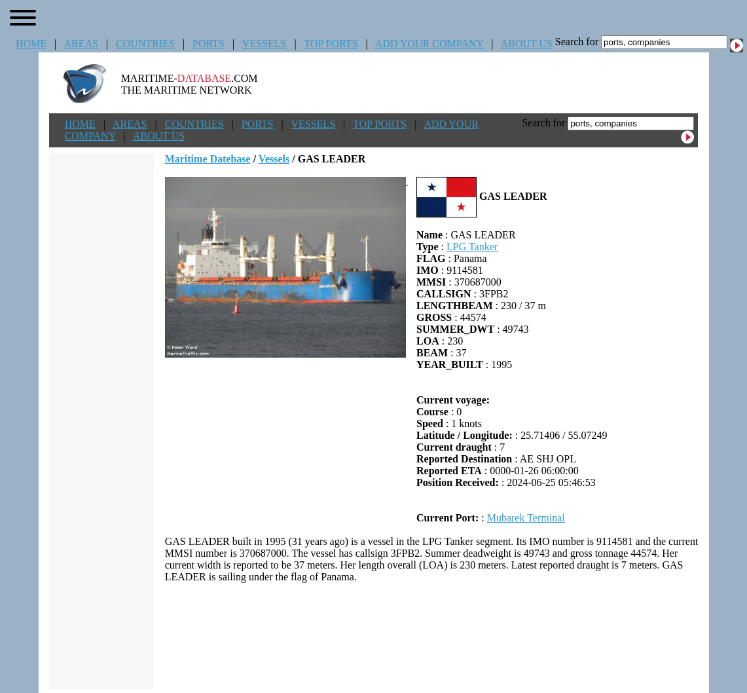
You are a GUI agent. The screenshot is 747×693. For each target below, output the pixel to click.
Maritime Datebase (208, 158)
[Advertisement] (431, 636)
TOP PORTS (330, 43)
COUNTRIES (145, 43)
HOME (31, 43)
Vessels (274, 158)
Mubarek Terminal (526, 517)
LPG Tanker (472, 246)
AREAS (81, 43)
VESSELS (264, 43)
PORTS (208, 43)
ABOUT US (527, 43)
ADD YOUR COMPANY (429, 43)
